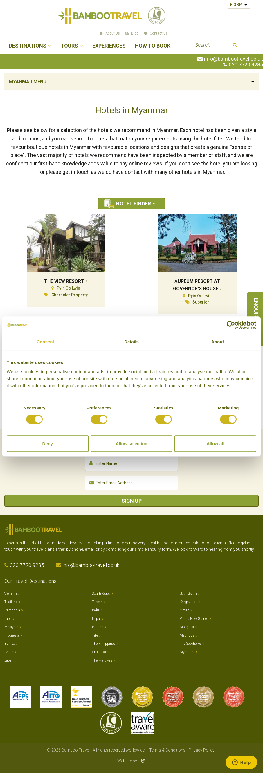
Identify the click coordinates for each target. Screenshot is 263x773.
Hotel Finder (133, 204)
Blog (134, 33)
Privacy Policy (202, 750)
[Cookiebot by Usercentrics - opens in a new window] (231, 325)
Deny (47, 443)
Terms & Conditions (167, 750)
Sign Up (131, 501)
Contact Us (159, 33)
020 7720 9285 (246, 64)
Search (235, 45)
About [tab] (217, 341)
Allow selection (131, 443)
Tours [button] (69, 46)
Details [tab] (131, 341)
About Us (112, 33)
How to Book (152, 46)
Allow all (215, 443)
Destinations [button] (27, 46)
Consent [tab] (45, 341)
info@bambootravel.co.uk (233, 59)
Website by (131, 760)
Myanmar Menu (27, 81)
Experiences (109, 46)
